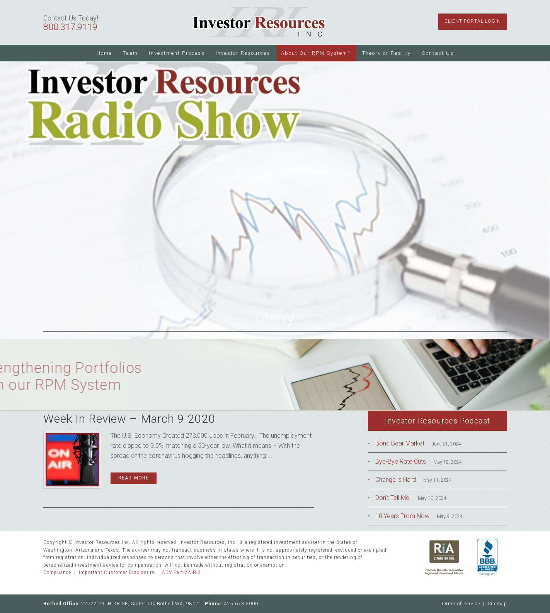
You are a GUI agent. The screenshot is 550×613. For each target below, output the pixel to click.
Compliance (57, 572)
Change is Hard (395, 479)
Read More (133, 478)
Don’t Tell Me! (392, 497)
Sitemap (497, 603)
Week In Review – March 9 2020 (129, 418)
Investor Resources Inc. (258, 22)
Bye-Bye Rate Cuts (400, 461)
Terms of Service (460, 603)
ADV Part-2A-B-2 (181, 572)
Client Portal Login (472, 21)
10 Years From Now (402, 516)
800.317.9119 (70, 27)
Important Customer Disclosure (116, 572)
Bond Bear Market (399, 443)
